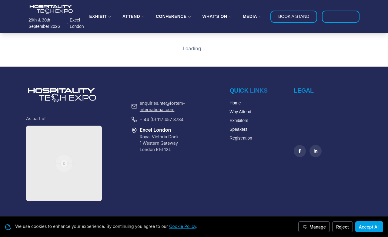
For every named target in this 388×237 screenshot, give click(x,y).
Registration (240, 182)
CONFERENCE (174, 16)
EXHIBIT (100, 16)
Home (235, 147)
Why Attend (240, 155)
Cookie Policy (182, 226)
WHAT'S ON (217, 16)
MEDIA (252, 16)
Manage (314, 226)
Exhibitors (238, 164)
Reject (342, 226)
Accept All (369, 226)
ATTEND (133, 16)
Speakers (238, 173)
